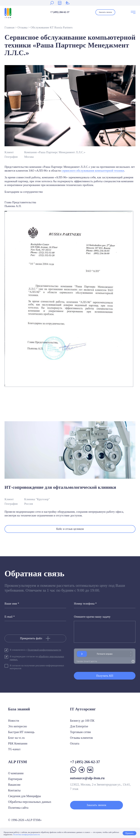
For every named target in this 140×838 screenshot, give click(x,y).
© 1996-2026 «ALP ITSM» (25, 820)
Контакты (14, 790)
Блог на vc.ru (16, 737)
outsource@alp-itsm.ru (87, 778)
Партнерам (15, 779)
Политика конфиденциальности (26, 834)
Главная (9, 27)
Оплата (74, 743)
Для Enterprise (79, 726)
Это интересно (17, 726)
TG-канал (14, 749)
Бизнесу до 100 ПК (82, 720)
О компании (16, 773)
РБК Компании (17, 743)
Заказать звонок (105, 12)
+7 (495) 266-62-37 (59, 12)
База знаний (19, 709)
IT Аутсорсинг (83, 709)
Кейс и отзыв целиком (70, 528)
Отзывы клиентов (81, 737)
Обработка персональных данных (29, 801)
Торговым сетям (80, 732)
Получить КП (104, 675)
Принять (129, 833)
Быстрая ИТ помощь (21, 732)
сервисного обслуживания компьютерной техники (92, 170)
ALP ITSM (17, 762)
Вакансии (14, 784)
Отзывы (22, 27)
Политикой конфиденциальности (44, 650)
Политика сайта (18, 807)
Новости (13, 720)
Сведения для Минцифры (24, 796)
